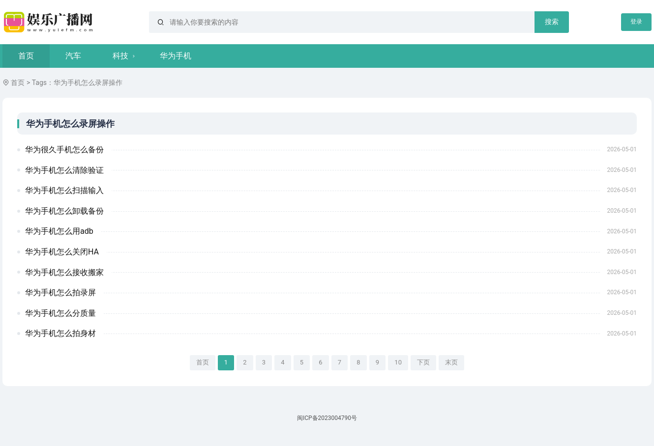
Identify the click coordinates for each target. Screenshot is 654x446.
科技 (120, 55)
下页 (423, 362)
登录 (636, 21)
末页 (451, 362)
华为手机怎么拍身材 (60, 333)
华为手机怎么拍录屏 (60, 292)
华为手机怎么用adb (59, 231)
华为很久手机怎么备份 (64, 149)
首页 (26, 55)
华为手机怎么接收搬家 (64, 272)
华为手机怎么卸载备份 (64, 211)
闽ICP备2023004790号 (327, 418)
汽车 (73, 55)
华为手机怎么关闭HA (62, 251)
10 (398, 362)
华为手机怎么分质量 (60, 313)
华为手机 (175, 55)
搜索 (552, 22)
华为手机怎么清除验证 (64, 170)
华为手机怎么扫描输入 (64, 190)
